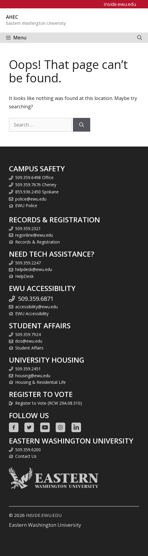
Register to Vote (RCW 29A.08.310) (48, 403)
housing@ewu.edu (32, 375)
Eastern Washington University (45, 524)
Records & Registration (37, 242)
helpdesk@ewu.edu (33, 269)
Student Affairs (29, 348)
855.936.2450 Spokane (37, 192)
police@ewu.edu (30, 199)
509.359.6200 (28, 449)
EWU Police (26, 205)
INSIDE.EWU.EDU (44, 515)
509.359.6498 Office (34, 177)
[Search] (81, 125)
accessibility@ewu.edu (36, 306)
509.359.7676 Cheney (35, 184)
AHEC (12, 17)
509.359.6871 (36, 299)
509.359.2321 (28, 228)
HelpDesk (24, 276)
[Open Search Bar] (139, 38)
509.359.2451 (28, 369)
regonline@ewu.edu (34, 235)
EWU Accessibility (32, 313)
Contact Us (26, 456)
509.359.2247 (28, 263)
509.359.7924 (28, 334)
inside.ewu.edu (120, 4)
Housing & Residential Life (40, 382)
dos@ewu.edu (28, 341)
